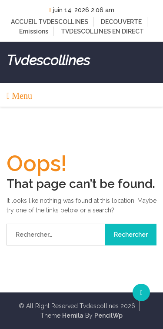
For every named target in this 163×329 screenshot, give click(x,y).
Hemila (72, 315)
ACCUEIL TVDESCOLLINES (49, 21)
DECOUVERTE (121, 21)
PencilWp (108, 315)
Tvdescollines (48, 60)
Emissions (33, 31)
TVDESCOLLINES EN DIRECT (102, 31)
